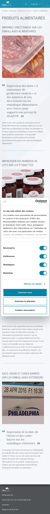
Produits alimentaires (40, 11)
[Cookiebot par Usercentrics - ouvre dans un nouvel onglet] (35, 201)
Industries (13, 11)
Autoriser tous (25, 292)
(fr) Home (5, 11)
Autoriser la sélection (25, 301)
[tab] (45, 3)
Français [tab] (34, 4)
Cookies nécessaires (25, 310)
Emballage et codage (25, 11)
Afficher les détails (33, 284)
